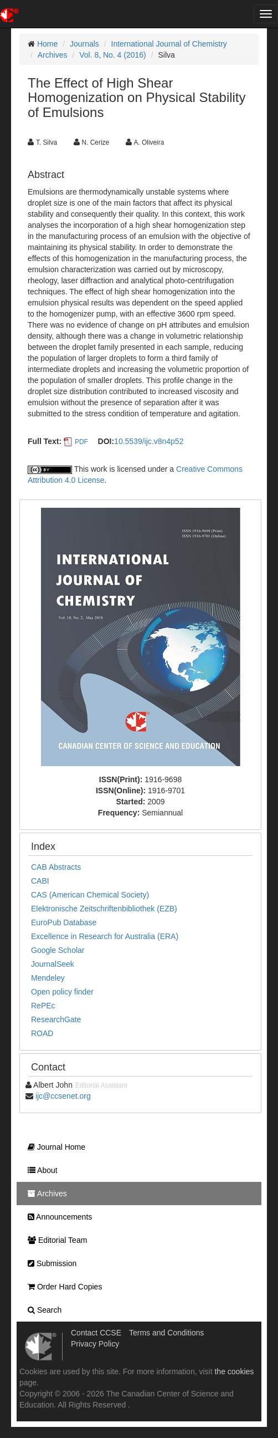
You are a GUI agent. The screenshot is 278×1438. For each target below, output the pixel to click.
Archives (53, 54)
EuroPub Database (63, 922)
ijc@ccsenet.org (63, 1096)
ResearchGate (56, 1019)
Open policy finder (62, 991)
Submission (49, 1263)
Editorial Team (54, 1240)
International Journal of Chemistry (169, 43)
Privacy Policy (95, 1343)
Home (47, 43)
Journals (84, 43)
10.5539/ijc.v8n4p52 (148, 441)
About (40, 1170)
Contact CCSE (96, 1332)
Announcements (57, 1216)
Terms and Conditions (166, 1332)
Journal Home (53, 1147)
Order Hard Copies (62, 1286)
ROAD (42, 1033)
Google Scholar (58, 950)
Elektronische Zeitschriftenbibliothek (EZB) (104, 908)
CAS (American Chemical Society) (90, 894)
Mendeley (48, 977)
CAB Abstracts (56, 867)
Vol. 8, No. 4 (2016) (112, 54)
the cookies (234, 1371)
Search (41, 1310)
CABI (40, 880)
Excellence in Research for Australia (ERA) (104, 936)
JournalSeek (52, 964)
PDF (81, 442)
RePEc (43, 1005)
